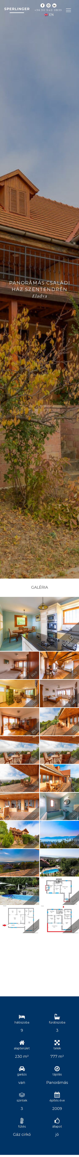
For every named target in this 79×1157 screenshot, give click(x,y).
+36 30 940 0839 (48, 10)
